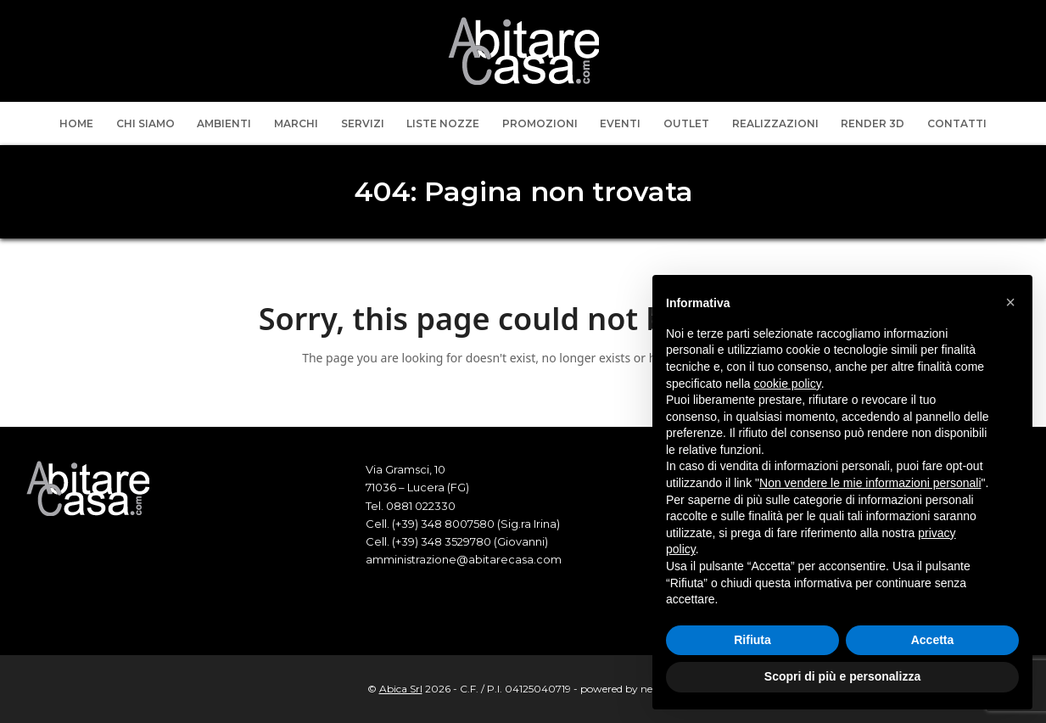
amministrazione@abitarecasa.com (464, 559)
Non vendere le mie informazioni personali (870, 483)
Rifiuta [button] (752, 640)
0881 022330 (421, 506)
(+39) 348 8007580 (443, 523)
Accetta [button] (932, 640)
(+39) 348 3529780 (441, 541)
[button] (1010, 302)
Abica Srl (400, 688)
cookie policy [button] (787, 383)
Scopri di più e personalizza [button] (842, 676)
